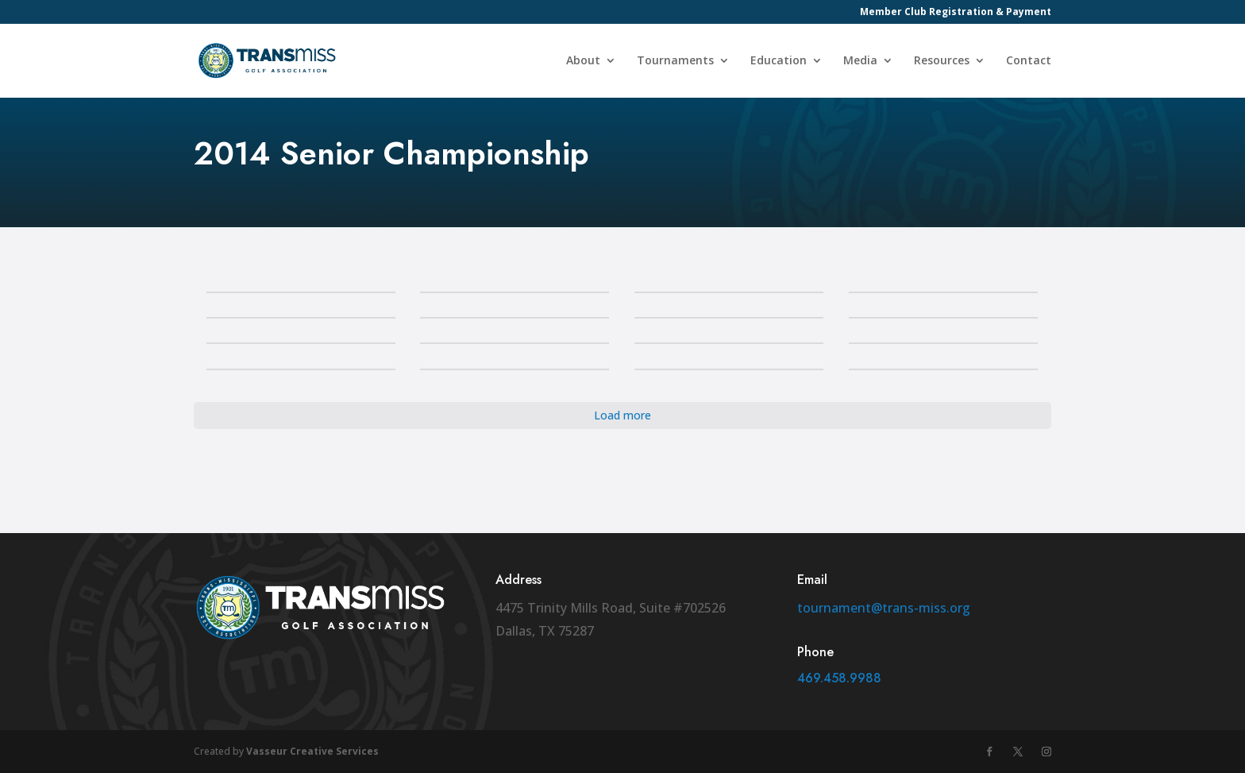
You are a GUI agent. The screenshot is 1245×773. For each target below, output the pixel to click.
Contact (1028, 62)
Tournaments (675, 62)
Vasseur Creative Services (312, 751)
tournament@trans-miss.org (883, 607)
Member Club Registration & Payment (955, 12)
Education (778, 62)
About (583, 62)
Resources (941, 62)
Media (860, 62)
